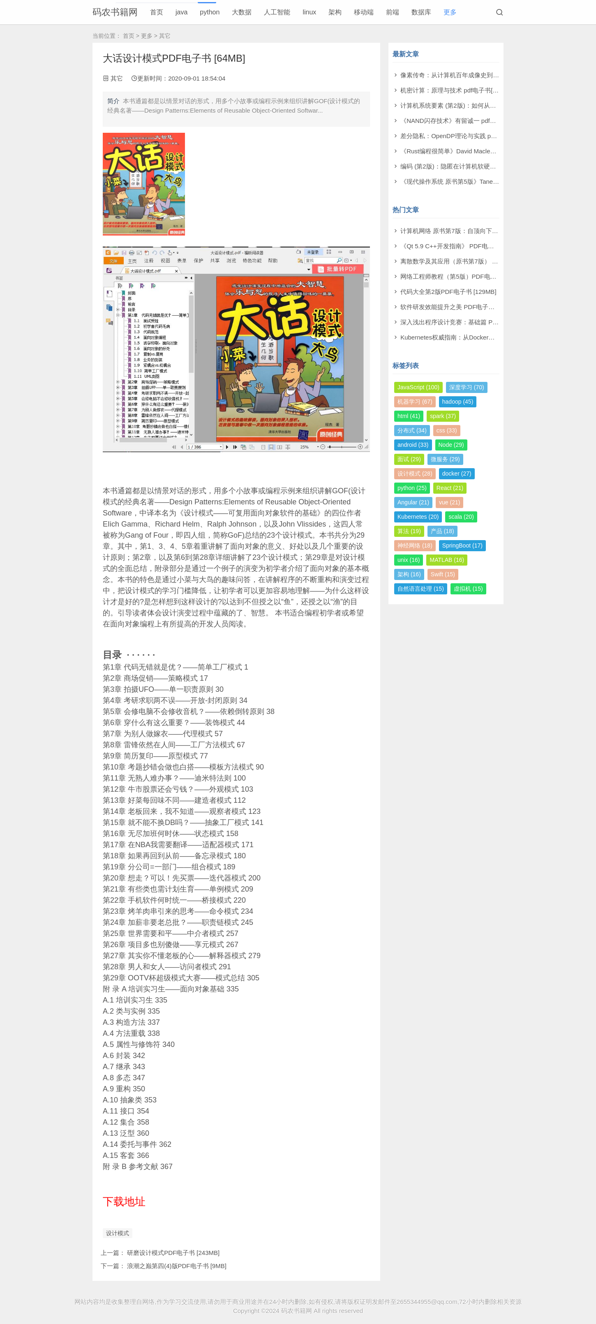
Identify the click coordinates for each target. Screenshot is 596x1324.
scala (461, 516)
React (450, 488)
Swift (443, 574)
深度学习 (466, 387)
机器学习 (414, 401)
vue (449, 502)
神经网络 (414, 545)
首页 (156, 12)
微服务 (445, 459)
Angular (413, 502)
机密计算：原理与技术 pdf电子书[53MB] (455, 90)
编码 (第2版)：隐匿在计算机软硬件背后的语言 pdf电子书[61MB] (487, 166)
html (408, 416)
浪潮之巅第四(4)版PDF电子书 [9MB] (176, 1265)
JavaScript (418, 387)
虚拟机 (468, 588)
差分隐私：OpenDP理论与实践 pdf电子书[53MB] (467, 135)
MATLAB (447, 560)
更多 (450, 12)
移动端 (364, 12)
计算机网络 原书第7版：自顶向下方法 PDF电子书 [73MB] (479, 230)
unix (408, 560)
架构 (335, 12)
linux (309, 12)
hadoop (458, 401)
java (181, 12)
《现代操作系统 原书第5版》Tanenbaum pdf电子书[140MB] (482, 181)
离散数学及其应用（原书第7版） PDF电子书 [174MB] (473, 261)
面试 (409, 459)
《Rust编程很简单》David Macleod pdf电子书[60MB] (472, 151)
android (413, 444)
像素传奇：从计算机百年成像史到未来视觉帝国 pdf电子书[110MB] (491, 75)
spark (443, 416)
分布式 (412, 430)
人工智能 (277, 12)
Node (451, 444)
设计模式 (117, 1233)
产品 (442, 531)
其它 (165, 35)
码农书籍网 (115, 12)
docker (456, 473)
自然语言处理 (420, 588)
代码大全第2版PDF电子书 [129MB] (448, 291)
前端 (392, 12)
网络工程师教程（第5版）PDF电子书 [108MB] (463, 276)
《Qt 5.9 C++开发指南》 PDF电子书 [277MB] (462, 246)
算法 (409, 531)
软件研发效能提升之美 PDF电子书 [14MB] (458, 306)
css (447, 430)
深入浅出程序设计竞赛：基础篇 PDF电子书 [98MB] (470, 322)
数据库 (421, 12)
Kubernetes (418, 516)
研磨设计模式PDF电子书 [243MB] (173, 1252)
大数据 (242, 12)
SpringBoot (462, 545)
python (209, 12)
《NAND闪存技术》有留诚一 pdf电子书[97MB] (464, 120)
